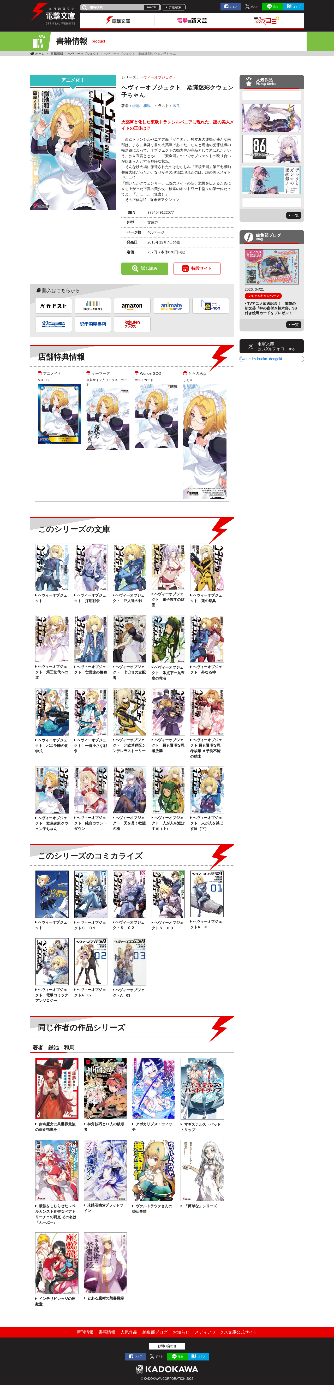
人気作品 (129, 1332)
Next (272, 202)
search (151, 7)
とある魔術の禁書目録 (105, 1298)
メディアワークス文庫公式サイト (226, 1332)
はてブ (297, 6)
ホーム (40, 54)
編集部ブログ (155, 1332)
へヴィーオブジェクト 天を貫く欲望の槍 (129, 823)
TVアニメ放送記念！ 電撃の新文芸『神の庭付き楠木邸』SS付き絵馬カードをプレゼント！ (271, 308)
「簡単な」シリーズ (200, 1206)
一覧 (295, 215)
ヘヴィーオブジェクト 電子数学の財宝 (168, 599)
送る (275, 6)
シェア (233, 6)
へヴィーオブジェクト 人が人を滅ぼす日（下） (206, 823)
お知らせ (181, 1332)
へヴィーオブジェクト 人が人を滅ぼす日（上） (168, 823)
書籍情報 (57, 54)
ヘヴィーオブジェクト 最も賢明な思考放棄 (168, 745)
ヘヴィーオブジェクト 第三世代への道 (51, 672)
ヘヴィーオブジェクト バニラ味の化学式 (51, 745)
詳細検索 (175, 7)
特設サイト (201, 268)
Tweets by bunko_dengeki (261, 359)
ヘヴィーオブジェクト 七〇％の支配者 (129, 672)
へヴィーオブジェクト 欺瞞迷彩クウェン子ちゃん (51, 823)
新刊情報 (85, 1332)
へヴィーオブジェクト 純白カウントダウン (90, 823)
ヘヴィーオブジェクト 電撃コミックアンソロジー (51, 995)
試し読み (149, 268)
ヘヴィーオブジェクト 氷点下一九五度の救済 (168, 672)
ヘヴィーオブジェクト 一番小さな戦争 (90, 745)
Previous (272, 95)
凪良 (176, 106)
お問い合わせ (167, 1346)
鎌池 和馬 (141, 106)
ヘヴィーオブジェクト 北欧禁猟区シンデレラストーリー (129, 745)
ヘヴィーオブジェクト (83, 54)
